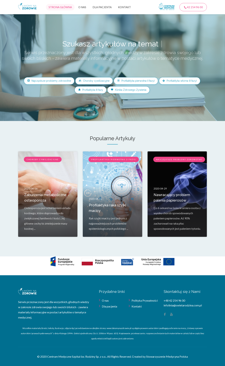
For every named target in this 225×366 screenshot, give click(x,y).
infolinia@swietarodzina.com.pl (183, 305)
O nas (82, 7)
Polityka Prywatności (145, 300)
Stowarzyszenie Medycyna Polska (167, 356)
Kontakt (124, 7)
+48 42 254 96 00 (174, 300)
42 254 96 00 (193, 7)
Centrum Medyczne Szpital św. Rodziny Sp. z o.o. (76, 356)
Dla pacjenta (102, 7)
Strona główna (60, 7)
